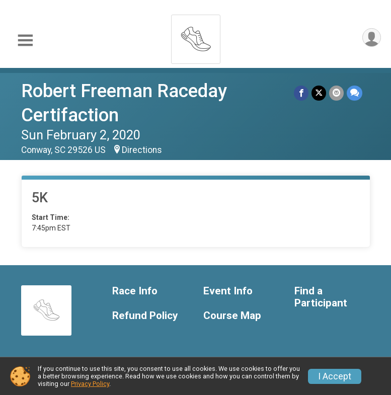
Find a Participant (320, 297)
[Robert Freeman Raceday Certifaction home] (196, 36)
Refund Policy (145, 316)
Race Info (135, 291)
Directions (142, 150)
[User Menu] (371, 37)
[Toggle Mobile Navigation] (25, 40)
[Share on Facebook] (301, 93)
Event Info (228, 291)
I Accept (334, 376)
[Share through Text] (354, 93)
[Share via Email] (336, 93)
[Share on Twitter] (318, 93)
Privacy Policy (90, 383)
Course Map (232, 316)
